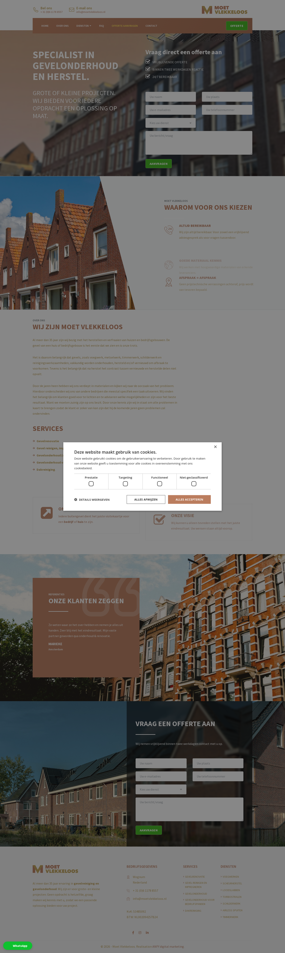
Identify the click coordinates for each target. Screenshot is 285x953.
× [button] (215, 446)
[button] (92, 499)
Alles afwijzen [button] (146, 499)
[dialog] (142, 476)
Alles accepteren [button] (189, 499)
